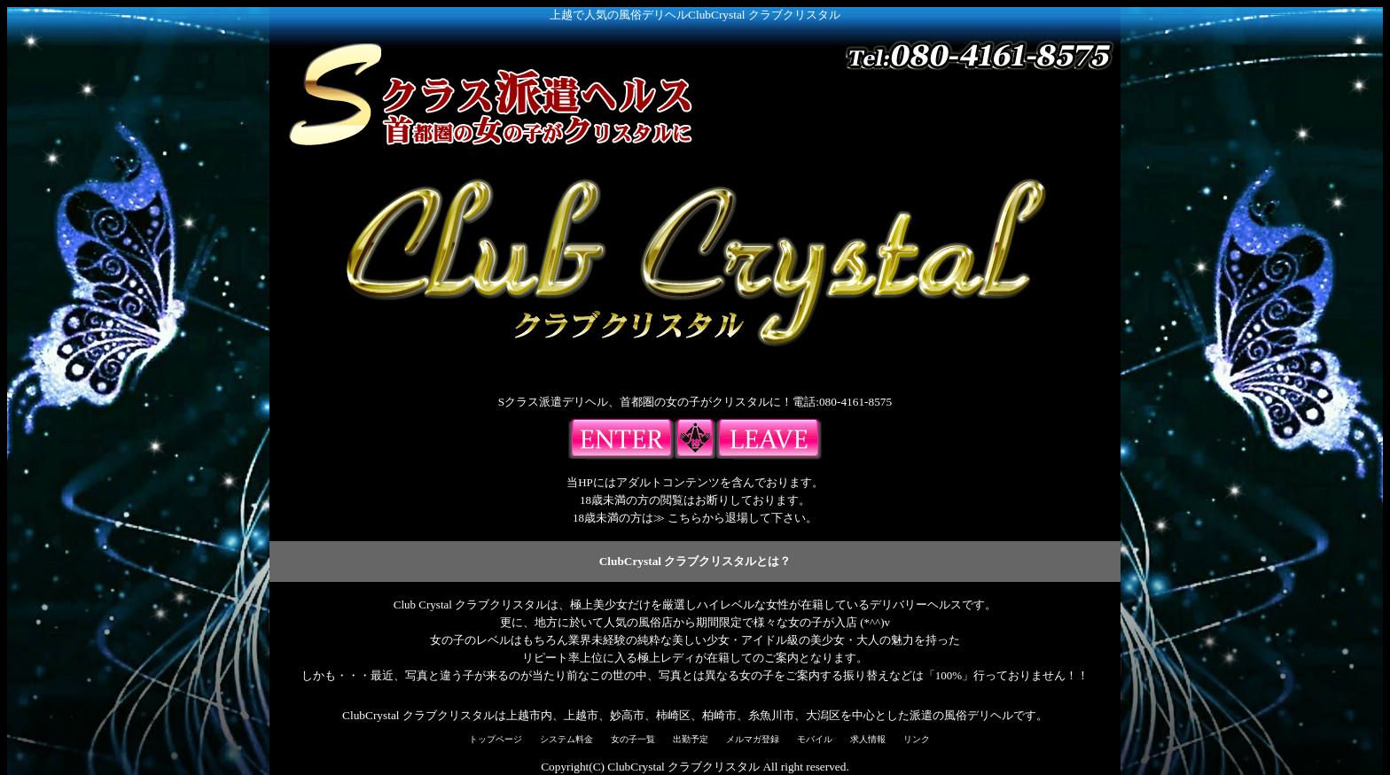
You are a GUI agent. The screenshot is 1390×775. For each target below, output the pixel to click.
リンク (916, 739)
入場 (621, 439)
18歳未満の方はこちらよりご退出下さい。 (768, 439)
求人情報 (868, 739)
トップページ (495, 739)
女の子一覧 (633, 739)
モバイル (814, 739)
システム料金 (566, 739)
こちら (685, 517)
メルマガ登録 (752, 739)
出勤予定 (690, 739)
